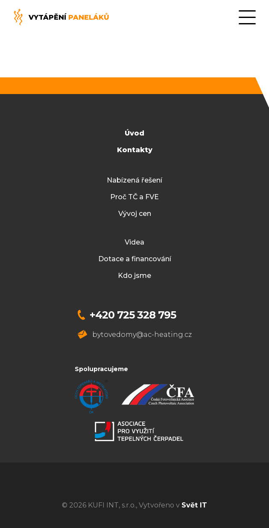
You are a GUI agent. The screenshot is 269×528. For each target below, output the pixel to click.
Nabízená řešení (134, 180)
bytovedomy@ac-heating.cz (142, 334)
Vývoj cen (134, 213)
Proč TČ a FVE (134, 197)
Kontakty (134, 150)
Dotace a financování (134, 259)
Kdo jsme (134, 275)
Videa (134, 242)
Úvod (134, 133)
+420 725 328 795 (133, 315)
